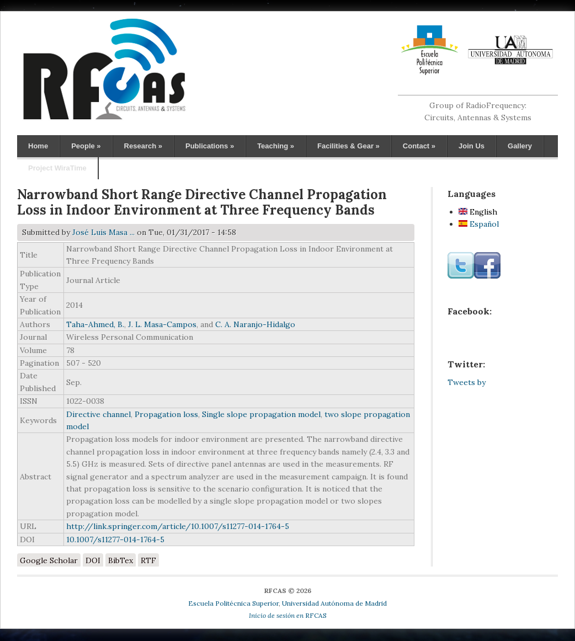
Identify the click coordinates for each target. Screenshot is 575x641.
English (478, 212)
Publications (209, 146)
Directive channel (98, 414)
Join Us (472, 146)
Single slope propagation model (261, 414)
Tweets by (467, 382)
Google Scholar (49, 560)
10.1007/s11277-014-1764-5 (115, 539)
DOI (93, 560)
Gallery (520, 146)
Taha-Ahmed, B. (95, 324)
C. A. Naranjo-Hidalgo (255, 324)
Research (143, 146)
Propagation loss (166, 414)
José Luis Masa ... (103, 232)
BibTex (120, 560)
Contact (419, 146)
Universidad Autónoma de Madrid (334, 603)
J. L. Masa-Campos (162, 324)
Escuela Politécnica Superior (233, 603)
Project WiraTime (57, 168)
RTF (148, 560)
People (85, 146)
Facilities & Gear (348, 146)
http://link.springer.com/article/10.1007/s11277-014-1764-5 (177, 526)
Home (38, 146)
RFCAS (288, 615)
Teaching (275, 146)
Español (479, 224)
